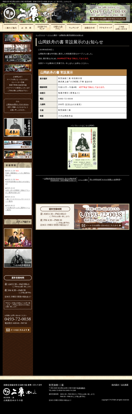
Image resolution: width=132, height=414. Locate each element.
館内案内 (115, 385)
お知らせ (16, 193)
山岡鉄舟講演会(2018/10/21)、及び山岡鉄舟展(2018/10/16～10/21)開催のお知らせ (60, 179)
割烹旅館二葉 (30, 13)
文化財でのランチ (42, 27)
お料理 (26, 27)
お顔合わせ (90, 27)
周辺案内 (18, 145)
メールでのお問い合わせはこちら (108, 18)
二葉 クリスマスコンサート (15, 199)
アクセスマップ (106, 27)
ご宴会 (18, 155)
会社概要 (124, 385)
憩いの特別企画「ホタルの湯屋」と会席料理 (105, 179)
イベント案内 (83, 180)
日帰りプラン (58, 27)
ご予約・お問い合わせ (121, 27)
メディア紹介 (18, 221)
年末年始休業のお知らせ (14, 182)
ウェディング (74, 27)
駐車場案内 (81, 388)
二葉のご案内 (10, 27)
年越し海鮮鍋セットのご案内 (16, 173)
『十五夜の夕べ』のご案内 (15, 208)
